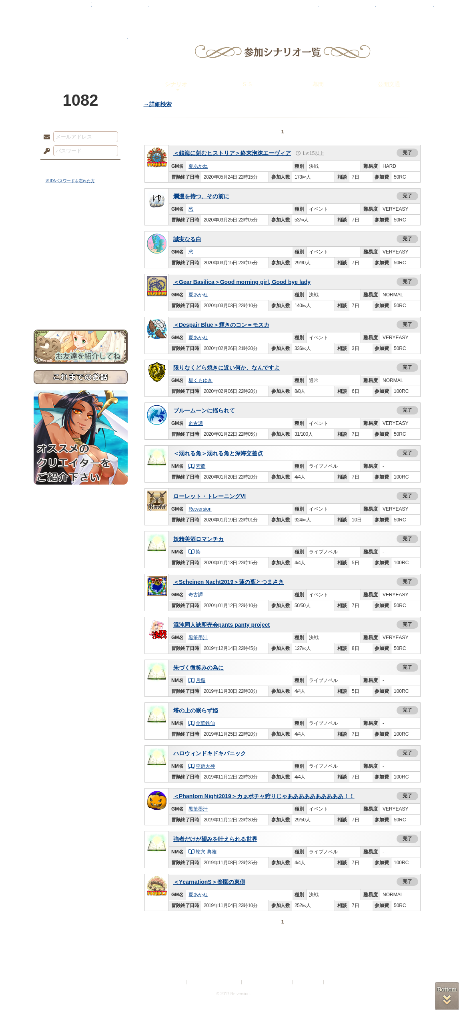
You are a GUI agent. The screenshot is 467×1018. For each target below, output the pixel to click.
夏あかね (198, 166)
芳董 (197, 466)
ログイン (61, 168)
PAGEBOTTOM (447, 996)
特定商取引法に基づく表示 (214, 982)
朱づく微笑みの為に (198, 667)
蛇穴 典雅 (202, 852)
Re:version (199, 509)
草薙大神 (201, 766)
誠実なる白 (187, 239)
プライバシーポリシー (163, 982)
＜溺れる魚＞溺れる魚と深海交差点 (218, 453)
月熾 (197, 680)
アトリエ (233, 10)
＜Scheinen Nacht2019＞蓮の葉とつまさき (228, 582)
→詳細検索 (158, 104)
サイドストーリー (81, 232)
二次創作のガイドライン (267, 982)
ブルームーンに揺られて (204, 410)
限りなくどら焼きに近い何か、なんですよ (226, 367)
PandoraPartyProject (81, 44)
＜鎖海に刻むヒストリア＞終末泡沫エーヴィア (232, 153)
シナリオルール (81, 258)
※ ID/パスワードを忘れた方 (70, 181)
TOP (63, 10)
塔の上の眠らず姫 (195, 710)
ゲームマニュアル (81, 246)
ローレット (176, 10)
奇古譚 (195, 423)
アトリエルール (81, 269)
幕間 (318, 84)
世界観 (81, 218)
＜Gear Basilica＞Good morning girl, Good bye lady (242, 282)
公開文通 (389, 84)
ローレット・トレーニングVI (209, 496)
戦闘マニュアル (81, 279)
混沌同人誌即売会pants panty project (221, 625)
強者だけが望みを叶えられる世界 (215, 839)
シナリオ (176, 84)
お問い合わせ (81, 305)
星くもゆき (200, 380)
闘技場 (405, 10)
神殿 (120, 10)
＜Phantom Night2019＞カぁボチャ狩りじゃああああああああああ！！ (264, 796)
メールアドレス (45, 137)
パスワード (45, 151)
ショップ (347, 10)
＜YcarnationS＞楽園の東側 (209, 882)
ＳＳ (247, 84)
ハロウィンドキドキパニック (209, 753)
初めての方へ (81, 291)
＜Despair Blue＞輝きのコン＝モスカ (221, 325)
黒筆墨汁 (198, 637)
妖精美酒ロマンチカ (198, 539)
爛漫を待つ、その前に (201, 196)
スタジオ (290, 10)
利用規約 (128, 982)
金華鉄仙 (201, 723)
